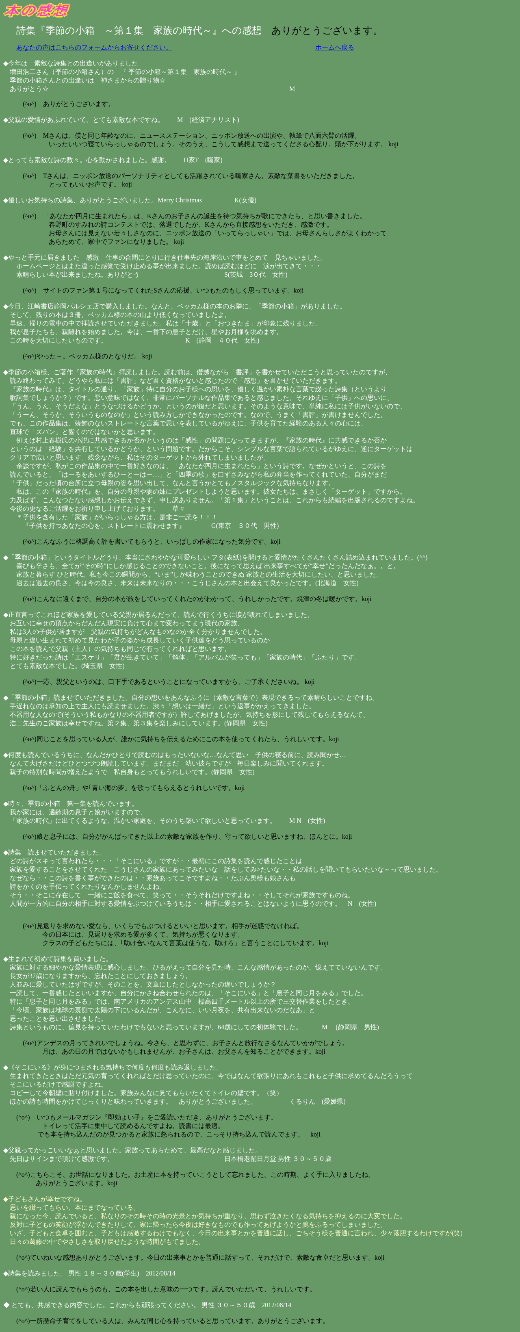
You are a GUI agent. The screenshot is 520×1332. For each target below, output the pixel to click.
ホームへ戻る (334, 47)
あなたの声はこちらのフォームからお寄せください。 (94, 47)
